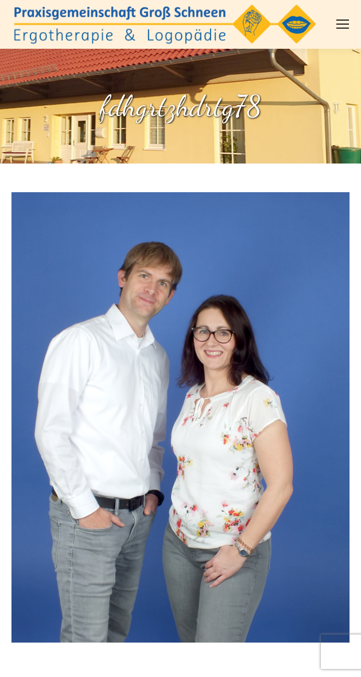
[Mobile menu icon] (343, 24)
